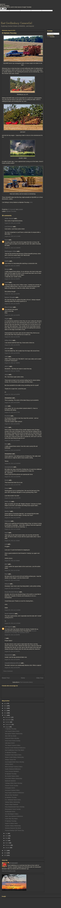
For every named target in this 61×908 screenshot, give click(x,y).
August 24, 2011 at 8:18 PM (12, 394)
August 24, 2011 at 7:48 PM (12, 363)
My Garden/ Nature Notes (12, 776)
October (7, 722)
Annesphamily (9, 467)
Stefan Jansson (9, 218)
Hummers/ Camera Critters (12, 790)
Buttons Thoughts (10, 297)
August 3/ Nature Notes (11, 823)
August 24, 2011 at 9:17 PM (12, 412)
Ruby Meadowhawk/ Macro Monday (14, 806)
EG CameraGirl (13, 863)
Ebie (6, 444)
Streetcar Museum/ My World (13, 828)
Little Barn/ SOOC (10, 743)
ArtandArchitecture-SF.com (12, 663)
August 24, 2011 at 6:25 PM (12, 353)
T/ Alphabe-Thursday (10, 729)
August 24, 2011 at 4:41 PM (12, 337)
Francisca (7, 521)
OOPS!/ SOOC (9, 764)
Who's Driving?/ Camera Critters (13, 766)
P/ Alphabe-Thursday (10, 821)
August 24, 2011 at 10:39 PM (12, 463)
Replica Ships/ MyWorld (11, 804)
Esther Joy (8, 501)
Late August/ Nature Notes (12, 731)
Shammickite (8, 655)
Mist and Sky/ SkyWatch (11, 795)
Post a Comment (8, 671)
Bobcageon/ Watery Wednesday (13, 733)
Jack (6, 406)
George (7, 269)
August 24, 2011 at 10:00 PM (12, 450)
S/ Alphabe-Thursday (10, 752)
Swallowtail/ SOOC (10, 811)
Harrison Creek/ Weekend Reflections (15, 747)
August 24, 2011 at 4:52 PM (12, 345)
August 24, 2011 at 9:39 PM (12, 440)
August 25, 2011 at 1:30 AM (12, 540)
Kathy (6, 427)
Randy (6, 480)
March (7, 843)
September (8, 724)
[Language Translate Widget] (53, 34)
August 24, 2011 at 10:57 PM (12, 484)
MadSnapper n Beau (10, 251)
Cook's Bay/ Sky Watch (11, 818)
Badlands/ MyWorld (10, 781)
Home (23, 678)
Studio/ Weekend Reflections (13, 769)
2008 (5, 855)
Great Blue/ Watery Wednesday (13, 778)
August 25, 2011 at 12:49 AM (12, 529)
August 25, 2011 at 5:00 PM (12, 651)
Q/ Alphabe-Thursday (11, 797)
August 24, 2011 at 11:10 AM (12, 223)
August (7, 726)
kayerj (6, 239)
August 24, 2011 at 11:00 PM (12, 498)
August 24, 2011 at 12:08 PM (12, 247)
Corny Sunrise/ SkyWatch (12, 771)
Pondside (7, 415)
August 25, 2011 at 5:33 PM (12, 659)
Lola (6, 544)
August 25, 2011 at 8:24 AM (12, 588)
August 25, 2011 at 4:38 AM (12, 560)
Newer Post (6, 678)
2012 (5, 713)
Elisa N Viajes (9, 307)
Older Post (39, 678)
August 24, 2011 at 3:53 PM (12, 293)
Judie (6, 356)
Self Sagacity (8, 626)
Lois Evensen (9, 226)
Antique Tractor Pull (10, 759)
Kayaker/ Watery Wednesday (13, 825)
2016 (5, 703)
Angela (7, 318)
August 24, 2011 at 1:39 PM (12, 265)
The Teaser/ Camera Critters (12, 745)
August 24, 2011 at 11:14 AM (12, 236)
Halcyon (7, 583)
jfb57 (6, 564)
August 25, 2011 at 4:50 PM (12, 634)
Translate (51, 36)
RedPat (7, 261)
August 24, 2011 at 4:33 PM (12, 315)
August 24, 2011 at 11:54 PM (12, 517)
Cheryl (6, 488)
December (8, 717)
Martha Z (7, 511)
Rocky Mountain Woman (12, 592)
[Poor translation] (4, 9)
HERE (31, 202)
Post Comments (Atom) (26, 682)
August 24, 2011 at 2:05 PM (12, 279)
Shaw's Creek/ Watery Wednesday (14, 757)
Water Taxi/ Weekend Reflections (14, 816)
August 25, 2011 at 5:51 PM (12, 667)
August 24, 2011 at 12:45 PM (12, 257)
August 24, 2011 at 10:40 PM (12, 476)
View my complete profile (8, 871)
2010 (5, 850)
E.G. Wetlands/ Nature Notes (13, 799)
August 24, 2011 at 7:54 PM (12, 371)
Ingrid (6, 532)
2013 (5, 710)
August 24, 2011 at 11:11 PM (12, 507)
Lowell (6, 282)
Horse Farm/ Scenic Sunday (12, 740)
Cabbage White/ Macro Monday (13, 783)
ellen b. (7, 366)
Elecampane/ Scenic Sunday (13, 809)
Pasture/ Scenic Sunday (11, 785)
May (6, 838)
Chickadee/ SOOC (10, 788)
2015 (5, 706)
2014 (5, 708)
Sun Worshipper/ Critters (11, 814)
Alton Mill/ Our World (10, 736)
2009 (5, 853)
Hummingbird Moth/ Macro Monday (14, 762)
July (6, 833)
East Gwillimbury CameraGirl (16, 23)
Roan (6, 574)
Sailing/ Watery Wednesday (12, 802)
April (6, 840)
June (6, 835)
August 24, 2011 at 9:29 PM (12, 423)
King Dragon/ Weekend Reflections (14, 792)
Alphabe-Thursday (11, 211)
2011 (5, 715)
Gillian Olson (8, 340)
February (8, 845)
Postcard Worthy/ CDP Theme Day (14, 830)
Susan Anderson (9, 613)
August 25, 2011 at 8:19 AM (12, 580)
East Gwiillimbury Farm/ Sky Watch (14, 750)
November (8, 719)
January (7, 847)
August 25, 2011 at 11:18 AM (12, 610)
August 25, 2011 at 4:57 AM (12, 570)
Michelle (7, 348)
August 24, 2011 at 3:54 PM (12, 303)
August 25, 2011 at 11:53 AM (12, 623)
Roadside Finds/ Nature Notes (13, 755)
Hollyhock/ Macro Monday (12, 738)
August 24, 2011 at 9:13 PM (12, 402)
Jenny (6, 374)
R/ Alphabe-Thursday (10, 773)
